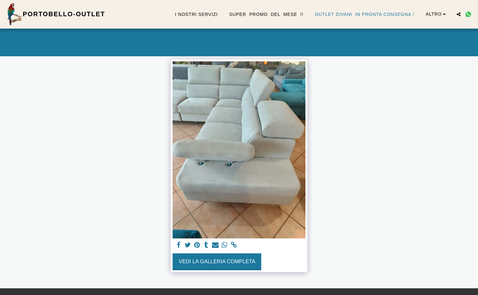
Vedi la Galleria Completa (217, 261)
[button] (458, 14)
